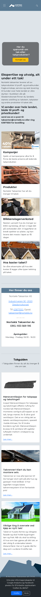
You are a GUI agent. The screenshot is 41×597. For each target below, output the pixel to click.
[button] (37, 5)
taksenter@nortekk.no (20, 313)
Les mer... (7, 439)
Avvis (26, 593)
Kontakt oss (20, 60)
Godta (16, 593)
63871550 (18, 309)
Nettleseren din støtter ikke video (20, 21)
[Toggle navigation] (4, 5)
